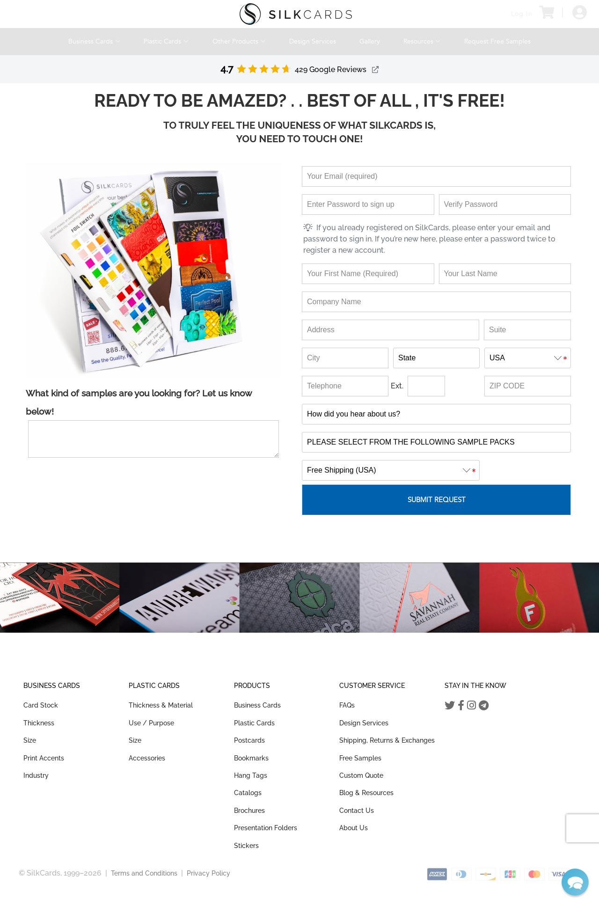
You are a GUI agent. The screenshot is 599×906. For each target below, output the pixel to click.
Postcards (249, 740)
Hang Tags (250, 775)
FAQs (347, 705)
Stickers (246, 845)
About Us (353, 828)
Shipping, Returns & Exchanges (387, 740)
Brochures (249, 810)
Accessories (147, 758)
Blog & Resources (366, 792)
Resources (422, 41)
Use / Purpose (151, 723)
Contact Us (356, 810)
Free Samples (360, 758)
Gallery (369, 41)
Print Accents (43, 758)
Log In (522, 13)
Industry (36, 775)
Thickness (38, 723)
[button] (575, 882)
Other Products (239, 41)
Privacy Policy (208, 873)
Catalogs (248, 792)
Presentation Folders (265, 828)
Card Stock (40, 705)
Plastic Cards (166, 41)
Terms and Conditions (144, 873)
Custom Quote (361, 775)
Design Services (312, 41)
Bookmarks (251, 758)
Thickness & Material (161, 705)
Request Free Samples (497, 41)
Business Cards (94, 41)
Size (29, 740)
